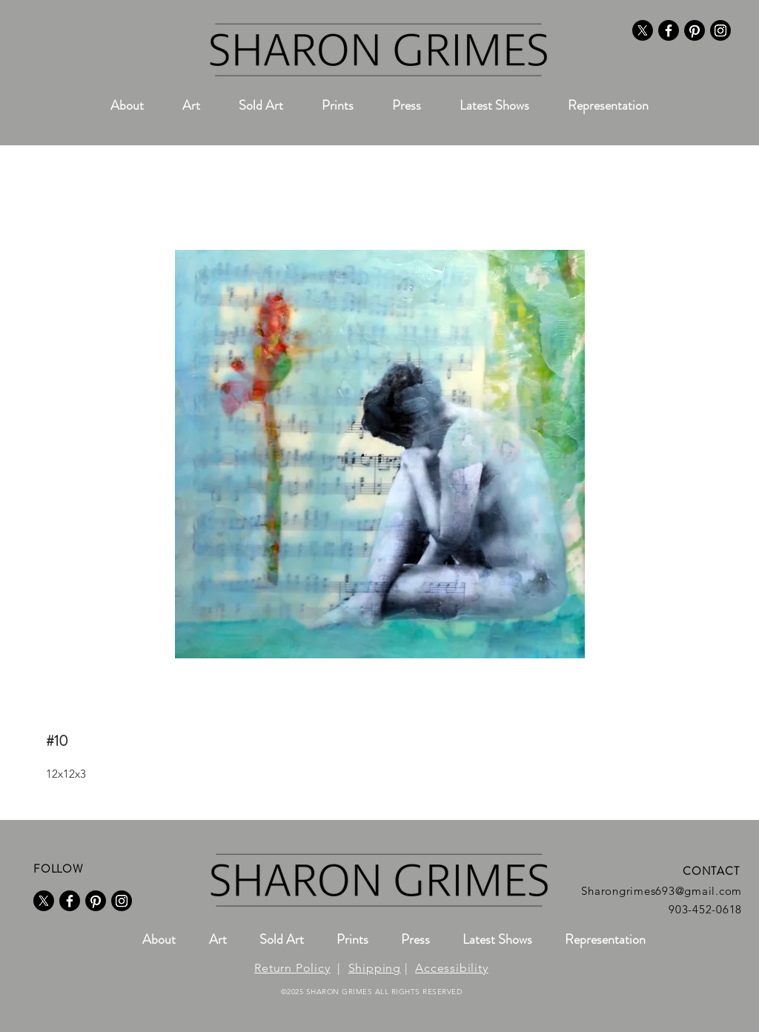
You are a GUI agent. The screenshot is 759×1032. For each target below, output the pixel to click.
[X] (642, 30)
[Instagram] (720, 30)
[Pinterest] (694, 30)
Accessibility (451, 968)
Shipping (374, 968)
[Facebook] (668, 30)
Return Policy (292, 968)
